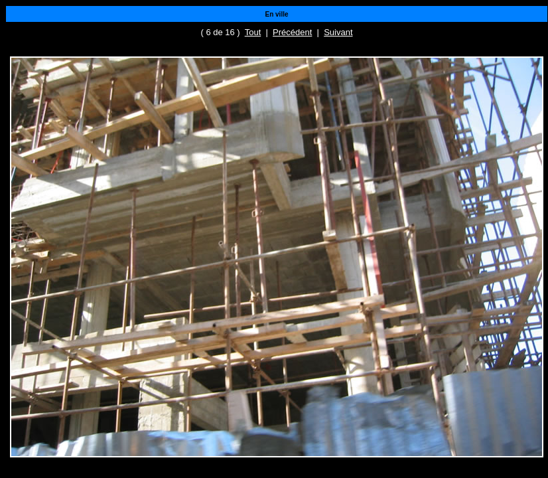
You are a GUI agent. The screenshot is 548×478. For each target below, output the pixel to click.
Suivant (338, 32)
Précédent (292, 32)
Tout (253, 32)
